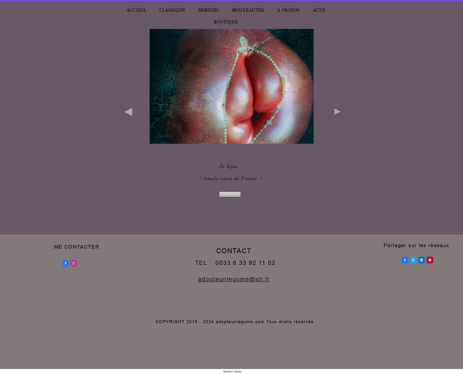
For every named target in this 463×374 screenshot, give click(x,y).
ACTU (319, 10)
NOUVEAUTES (248, 10)
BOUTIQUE (226, 22)
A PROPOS (288, 10)
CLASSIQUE (172, 10)
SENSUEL (208, 10)
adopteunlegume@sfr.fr (234, 279)
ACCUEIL (136, 10)
